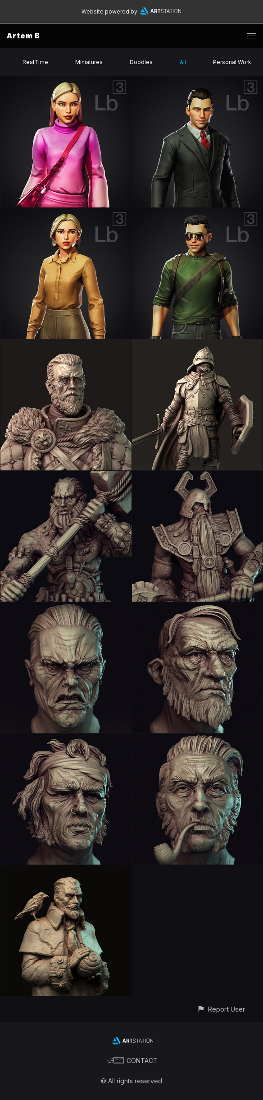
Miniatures (89, 62)
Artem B (23, 35)
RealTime (35, 62)
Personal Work (232, 62)
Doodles (141, 62)
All (183, 62)
